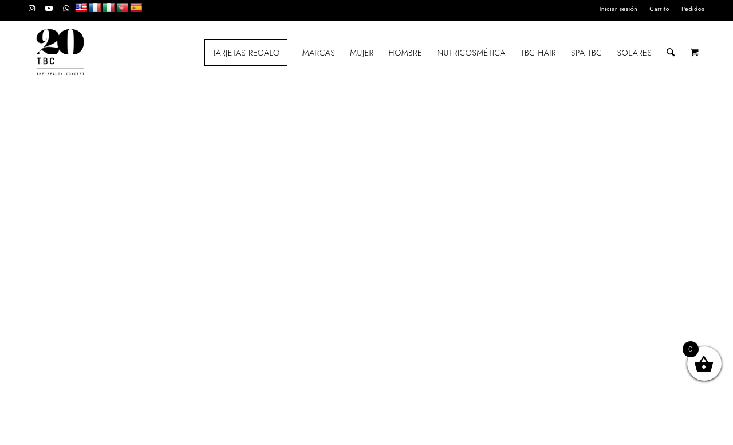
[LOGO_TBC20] (60, 53)
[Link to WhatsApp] (66, 8)
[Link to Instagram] (31, 8)
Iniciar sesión (619, 8)
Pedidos (692, 8)
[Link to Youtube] (49, 8)
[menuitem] (619, 8)
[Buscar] (671, 53)
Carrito (659, 8)
